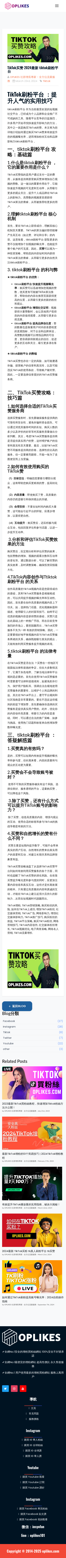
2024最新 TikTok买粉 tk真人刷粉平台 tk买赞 (28, 1251)
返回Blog (17, 1006)
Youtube (33, 1043)
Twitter (33, 1038)
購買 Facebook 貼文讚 (32, 1514)
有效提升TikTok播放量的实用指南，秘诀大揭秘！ (31, 1204)
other (33, 1049)
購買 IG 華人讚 (32, 1456)
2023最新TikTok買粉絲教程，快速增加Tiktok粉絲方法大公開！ (32, 1105)
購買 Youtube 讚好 (32, 1487)
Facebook (33, 1021)
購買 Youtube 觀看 (32, 1477)
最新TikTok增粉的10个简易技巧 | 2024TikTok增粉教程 (32, 1156)
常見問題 (32, 1413)
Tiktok (46, 81)
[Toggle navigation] (57, 6)
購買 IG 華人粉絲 (32, 1439)
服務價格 (32, 1419)
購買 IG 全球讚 (32, 1450)
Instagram (33, 1027)
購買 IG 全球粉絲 (32, 1445)
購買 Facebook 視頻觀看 (32, 1519)
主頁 (32, 1408)
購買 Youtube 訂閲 (32, 1482)
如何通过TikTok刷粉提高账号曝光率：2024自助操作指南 (33, 1299)
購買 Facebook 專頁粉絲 (32, 1508)
